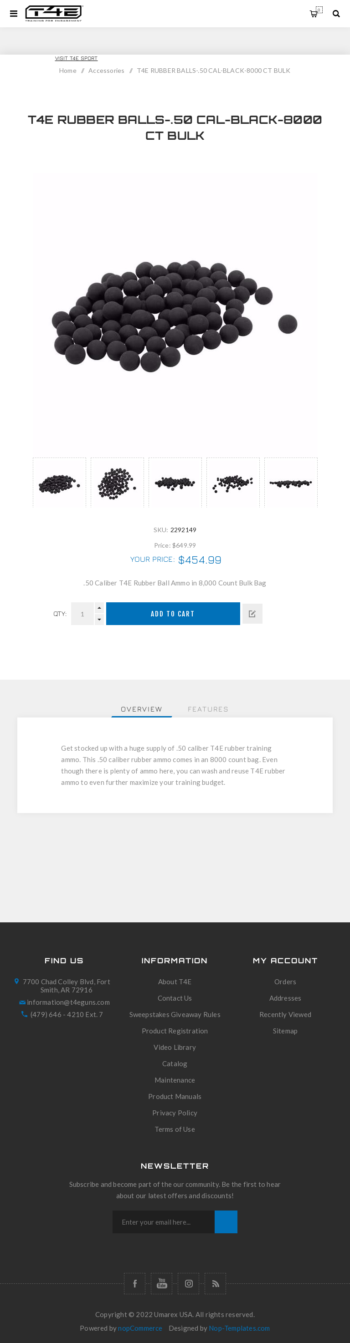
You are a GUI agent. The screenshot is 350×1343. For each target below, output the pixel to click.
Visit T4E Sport (76, 58)
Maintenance (174, 1080)
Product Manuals (174, 1096)
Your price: (152, 559)
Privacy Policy (174, 1113)
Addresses (285, 998)
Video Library (175, 1047)
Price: (162, 545)
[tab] (142, 708)
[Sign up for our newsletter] (164, 1222)
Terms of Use (174, 1129)
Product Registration (175, 1031)
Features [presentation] (208, 709)
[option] (59, 483)
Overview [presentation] (142, 709)
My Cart (319, 9)
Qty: (60, 613)
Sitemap (285, 1031)
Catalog (174, 1063)
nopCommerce (140, 1328)
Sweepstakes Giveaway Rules (175, 1014)
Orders (285, 981)
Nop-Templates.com (239, 1328)
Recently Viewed (285, 1014)
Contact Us (175, 998)
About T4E (175, 981)
